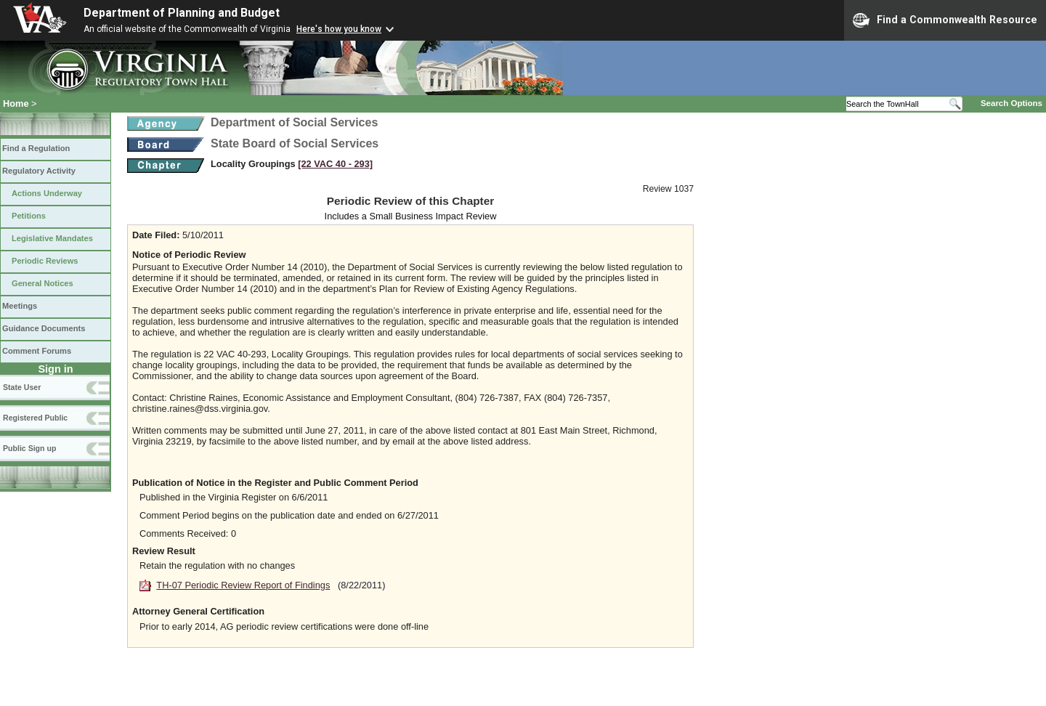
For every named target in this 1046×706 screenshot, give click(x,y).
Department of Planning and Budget (182, 13)
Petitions (29, 215)
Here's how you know (338, 29)
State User (22, 387)
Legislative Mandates (52, 238)
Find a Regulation (36, 148)
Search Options (1011, 103)
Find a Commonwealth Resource (945, 20)
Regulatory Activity (39, 170)
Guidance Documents (43, 328)
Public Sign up (29, 448)
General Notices (42, 283)
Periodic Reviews (45, 260)
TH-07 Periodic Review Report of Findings (243, 585)
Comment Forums (36, 350)
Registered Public (35, 417)
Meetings (19, 305)
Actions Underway (47, 193)
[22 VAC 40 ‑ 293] (335, 163)
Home (16, 103)
